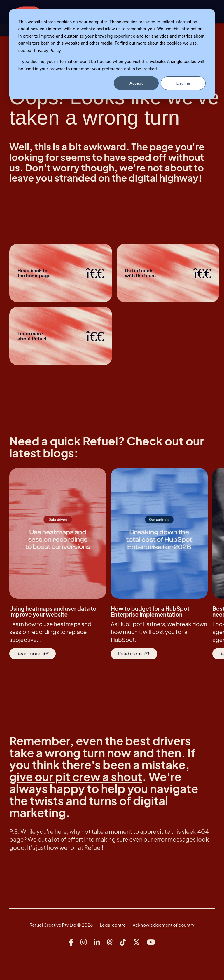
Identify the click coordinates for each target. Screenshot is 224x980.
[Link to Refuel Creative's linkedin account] (96, 942)
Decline (183, 83)
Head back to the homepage (61, 273)
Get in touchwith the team (168, 273)
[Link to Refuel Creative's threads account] (109, 942)
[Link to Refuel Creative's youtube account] (151, 942)
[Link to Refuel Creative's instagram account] (83, 942)
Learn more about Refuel (61, 336)
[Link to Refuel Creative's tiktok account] (123, 942)
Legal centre (113, 924)
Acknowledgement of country (164, 924)
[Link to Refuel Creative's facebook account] (71, 942)
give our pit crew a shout (76, 777)
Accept (136, 83)
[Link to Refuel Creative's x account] (136, 942)
